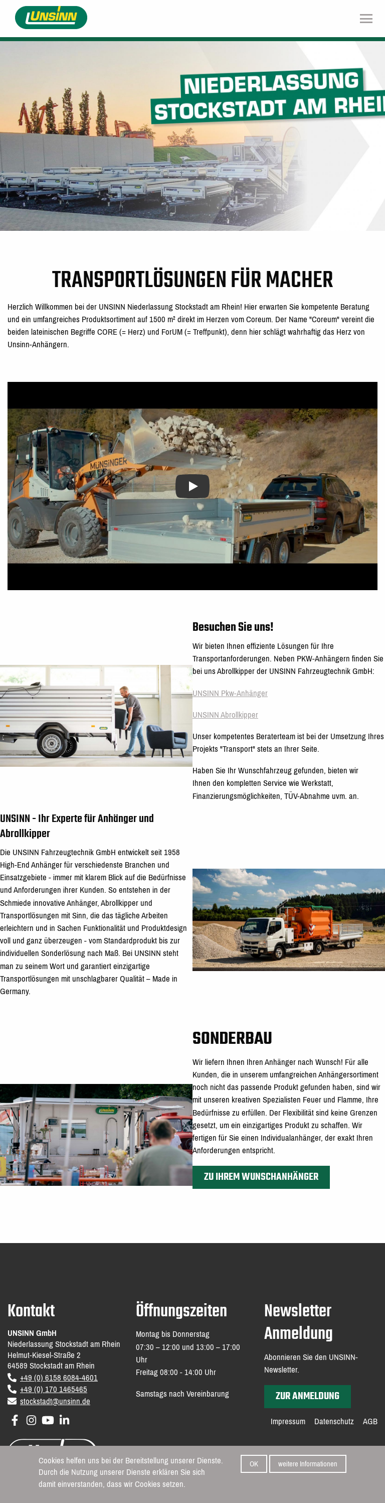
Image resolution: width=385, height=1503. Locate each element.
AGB (370, 1421)
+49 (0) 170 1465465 (53, 1389)
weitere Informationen (307, 1465)
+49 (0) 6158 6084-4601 (59, 1378)
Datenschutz (334, 1421)
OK (254, 1465)
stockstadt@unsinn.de (55, 1401)
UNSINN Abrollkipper (225, 715)
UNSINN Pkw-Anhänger (230, 693)
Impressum (288, 1421)
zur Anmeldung (307, 1396)
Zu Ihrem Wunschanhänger (261, 1177)
